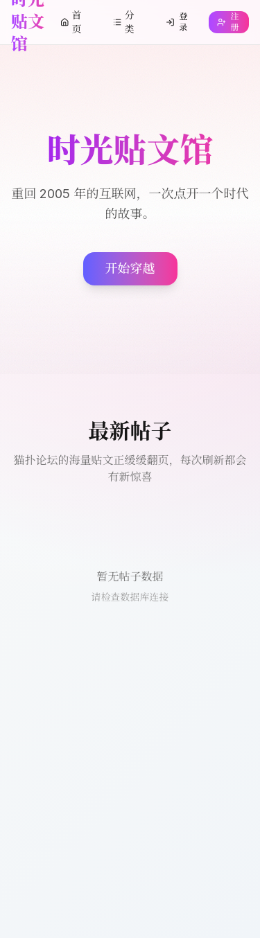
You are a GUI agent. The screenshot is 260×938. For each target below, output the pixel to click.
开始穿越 (130, 268)
